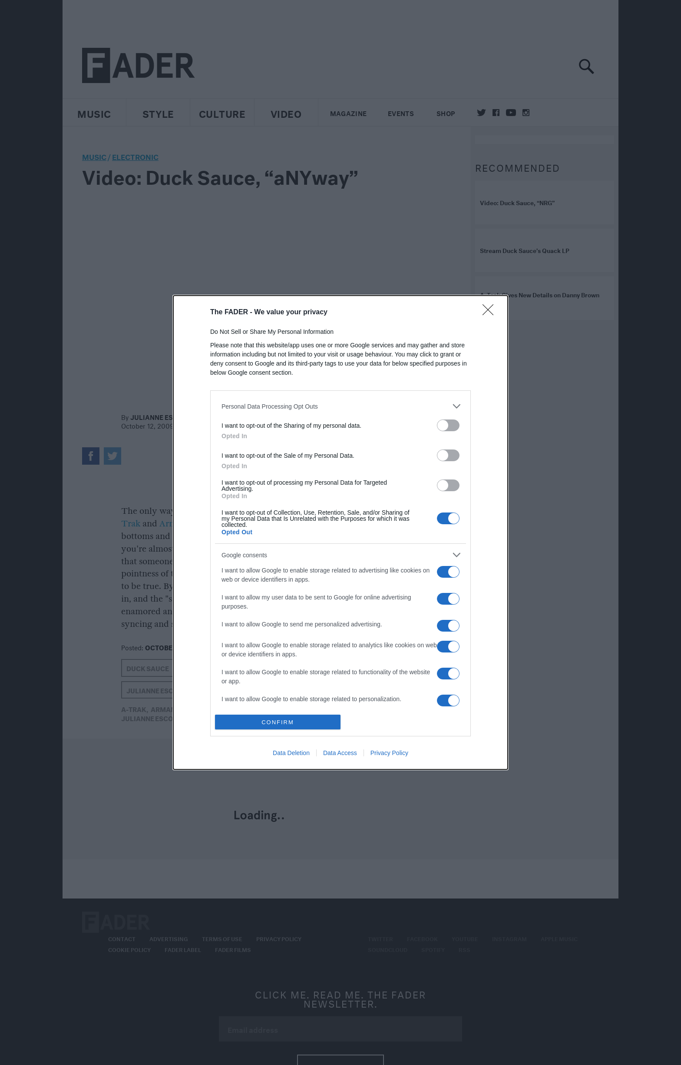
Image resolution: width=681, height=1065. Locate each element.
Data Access (340, 752)
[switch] (448, 425)
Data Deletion (291, 752)
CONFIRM (277, 722)
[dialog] (340, 532)
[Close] (491, 312)
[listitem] (340, 406)
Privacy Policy (389, 752)
